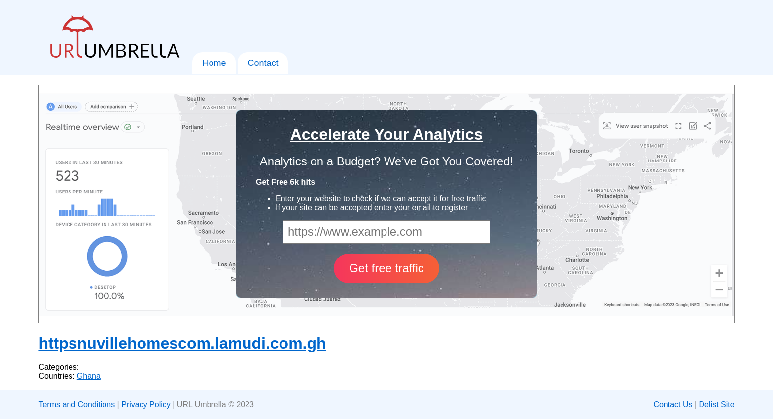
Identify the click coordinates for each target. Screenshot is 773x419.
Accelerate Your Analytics (386, 134)
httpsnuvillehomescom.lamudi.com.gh (182, 343)
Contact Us (672, 404)
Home (214, 63)
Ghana (89, 376)
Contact (262, 63)
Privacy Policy (146, 404)
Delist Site (717, 404)
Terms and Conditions (76, 404)
